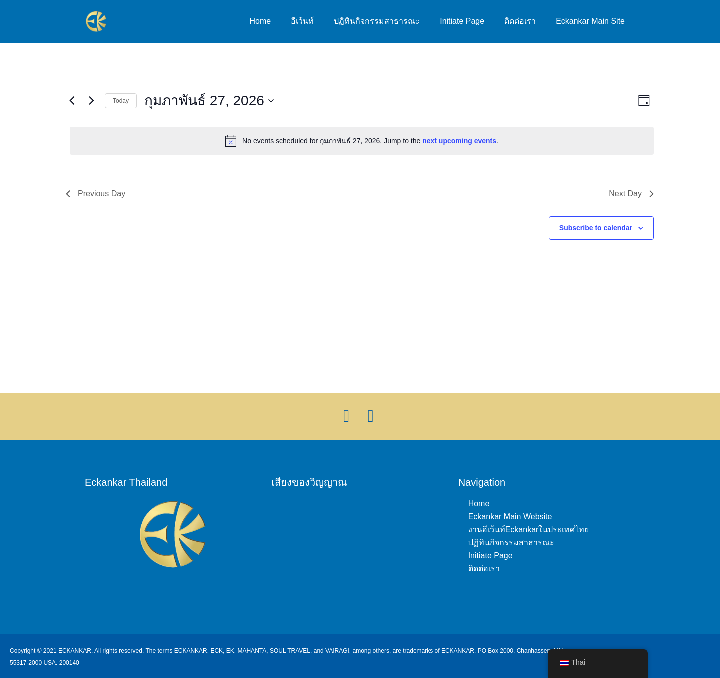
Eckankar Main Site (590, 21)
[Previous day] (72, 101)
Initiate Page (462, 21)
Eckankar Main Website (510, 516)
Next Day (631, 193)
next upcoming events (459, 141)
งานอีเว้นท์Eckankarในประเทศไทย (529, 529)
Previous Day (96, 193)
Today (121, 100)
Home (261, 21)
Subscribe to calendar (596, 228)
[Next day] (92, 101)
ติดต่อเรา (520, 21)
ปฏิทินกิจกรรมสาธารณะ (377, 21)
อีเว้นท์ (302, 21)
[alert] (362, 141)
